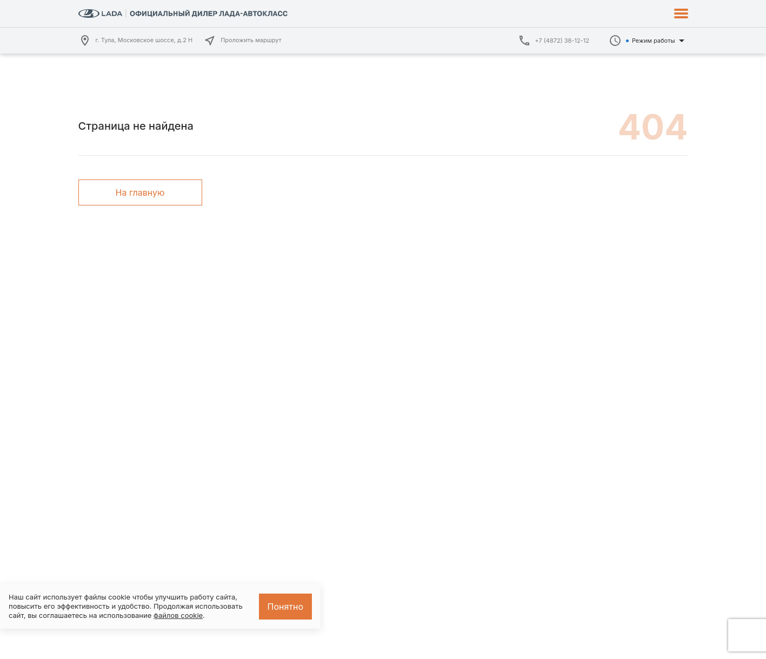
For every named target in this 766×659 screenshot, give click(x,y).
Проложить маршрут (242, 40)
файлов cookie (178, 615)
